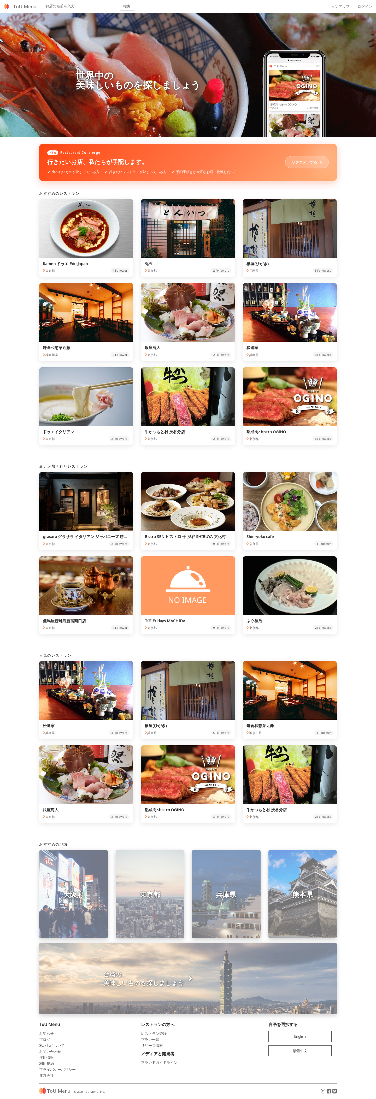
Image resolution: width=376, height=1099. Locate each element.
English (300, 1037)
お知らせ (46, 1034)
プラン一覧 (150, 1040)
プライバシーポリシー (57, 1070)
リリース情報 (152, 1046)
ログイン (364, 6)
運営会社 (46, 1076)
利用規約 (46, 1064)
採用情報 (46, 1058)
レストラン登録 (154, 1034)
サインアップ (339, 6)
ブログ (44, 1040)
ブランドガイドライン (159, 1063)
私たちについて (52, 1046)
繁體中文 (300, 1051)
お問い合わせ (50, 1052)
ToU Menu (25, 6)
